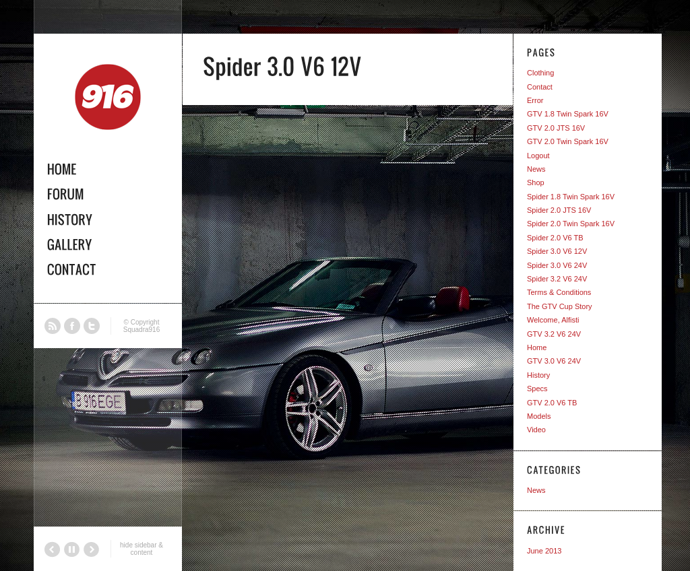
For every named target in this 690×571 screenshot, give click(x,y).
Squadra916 (141, 329)
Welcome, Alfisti (553, 320)
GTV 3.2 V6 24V (554, 334)
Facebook (72, 326)
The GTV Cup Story (559, 306)
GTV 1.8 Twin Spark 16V (567, 114)
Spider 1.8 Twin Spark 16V (571, 197)
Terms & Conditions (559, 292)
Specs (537, 388)
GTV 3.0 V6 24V (554, 361)
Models (539, 416)
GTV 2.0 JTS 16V (556, 128)
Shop (535, 182)
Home (536, 347)
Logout (538, 156)
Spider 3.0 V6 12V (557, 251)
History (538, 375)
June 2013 (544, 551)
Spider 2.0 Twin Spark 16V (571, 224)
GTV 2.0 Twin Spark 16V (567, 141)
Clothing (540, 73)
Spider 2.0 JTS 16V (559, 210)
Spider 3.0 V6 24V (557, 265)
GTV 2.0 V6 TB (552, 403)
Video (536, 430)
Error (535, 100)
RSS (52, 326)
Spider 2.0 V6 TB (555, 238)
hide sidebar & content (141, 548)
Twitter (91, 326)
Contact (540, 87)
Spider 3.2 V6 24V (557, 279)
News (536, 169)
